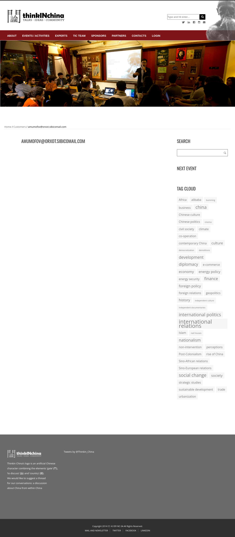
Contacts (139, 35)
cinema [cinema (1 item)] (208, 222)
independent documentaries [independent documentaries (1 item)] (192, 307)
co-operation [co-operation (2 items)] (187, 236)
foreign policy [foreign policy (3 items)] (190, 286)
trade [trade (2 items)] (221, 389)
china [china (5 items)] (201, 207)
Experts (61, 35)
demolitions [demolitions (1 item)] (204, 250)
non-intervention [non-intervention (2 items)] (190, 347)
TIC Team (79, 35)
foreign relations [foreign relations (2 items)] (190, 293)
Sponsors (98, 35)
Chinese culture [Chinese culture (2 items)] (189, 215)
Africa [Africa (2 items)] (183, 200)
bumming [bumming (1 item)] (210, 200)
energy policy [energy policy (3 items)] (209, 271)
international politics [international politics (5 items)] (200, 315)
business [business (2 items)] (185, 208)
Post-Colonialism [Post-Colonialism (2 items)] (190, 354)
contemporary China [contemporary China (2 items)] (193, 243)
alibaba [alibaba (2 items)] (196, 200)
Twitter (117, 530)
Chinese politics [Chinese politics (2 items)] (189, 222)
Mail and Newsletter (96, 530)
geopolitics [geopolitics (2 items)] (213, 293)
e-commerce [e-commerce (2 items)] (211, 265)
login (156, 35)
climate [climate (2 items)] (204, 229)
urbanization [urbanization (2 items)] (187, 396)
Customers (19, 126)
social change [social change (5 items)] (192, 375)
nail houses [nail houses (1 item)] (196, 333)
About (12, 35)
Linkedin (145, 530)
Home (7, 126)
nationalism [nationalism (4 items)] (190, 340)
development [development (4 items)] (191, 257)
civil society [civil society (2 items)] (186, 229)
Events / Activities (35, 35)
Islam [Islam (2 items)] (182, 333)
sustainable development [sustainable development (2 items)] (196, 389)
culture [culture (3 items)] (217, 243)
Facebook (130, 530)
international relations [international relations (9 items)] (195, 324)
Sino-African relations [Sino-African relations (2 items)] (193, 361)
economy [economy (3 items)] (186, 271)
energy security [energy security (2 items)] (189, 279)
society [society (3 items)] (217, 375)
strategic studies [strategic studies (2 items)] (190, 382)
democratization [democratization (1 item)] (186, 250)
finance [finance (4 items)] (211, 278)
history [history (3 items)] (184, 300)
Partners (119, 35)
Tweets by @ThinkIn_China (79, 451)
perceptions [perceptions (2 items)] (215, 347)
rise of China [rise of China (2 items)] (214, 354)
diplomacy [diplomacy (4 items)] (188, 264)
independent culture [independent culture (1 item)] (204, 300)
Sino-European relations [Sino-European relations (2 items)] (195, 368)
